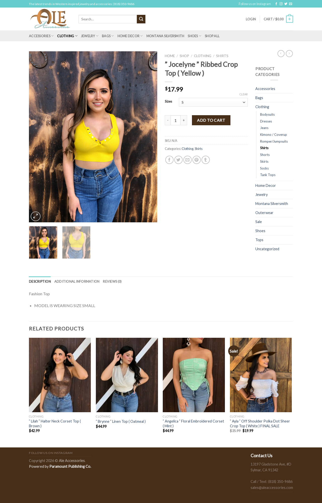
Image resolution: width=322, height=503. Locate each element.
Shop (184, 56)
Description (40, 281)
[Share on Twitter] (178, 160)
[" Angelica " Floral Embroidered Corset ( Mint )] (194, 375)
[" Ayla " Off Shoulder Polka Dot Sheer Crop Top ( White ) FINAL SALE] (261, 375)
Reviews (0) (112, 281)
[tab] (40, 281)
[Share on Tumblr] (206, 160)
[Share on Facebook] (169, 160)
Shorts (265, 155)
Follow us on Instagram (255, 4)
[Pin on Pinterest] (196, 160)
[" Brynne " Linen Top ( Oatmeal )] (127, 375)
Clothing (67, 35)
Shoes (194, 35)
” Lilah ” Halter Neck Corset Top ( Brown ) (55, 423)
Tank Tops (267, 175)
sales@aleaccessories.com (272, 487)
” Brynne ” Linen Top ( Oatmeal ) (121, 421)
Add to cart (211, 120)
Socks (264, 168)
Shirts (222, 56)
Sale (258, 222)
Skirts (264, 161)
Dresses (266, 121)
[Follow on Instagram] (281, 4)
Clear (243, 94)
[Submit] (141, 19)
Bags (108, 35)
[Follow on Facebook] (276, 4)
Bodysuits (267, 114)
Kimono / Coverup (273, 135)
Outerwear (264, 213)
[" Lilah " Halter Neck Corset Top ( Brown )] (60, 375)
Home (170, 56)
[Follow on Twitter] (285, 4)
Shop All (212, 36)
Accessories (41, 35)
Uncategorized (267, 249)
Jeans (264, 128)
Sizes (168, 101)
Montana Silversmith (165, 36)
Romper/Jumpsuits (274, 141)
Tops (259, 240)
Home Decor (130, 35)
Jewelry (89, 35)
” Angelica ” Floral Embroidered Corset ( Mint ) (193, 423)
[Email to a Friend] (187, 160)
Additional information (77, 281)
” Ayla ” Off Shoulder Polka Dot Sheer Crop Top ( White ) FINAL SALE (260, 423)
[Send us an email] (290, 4)
